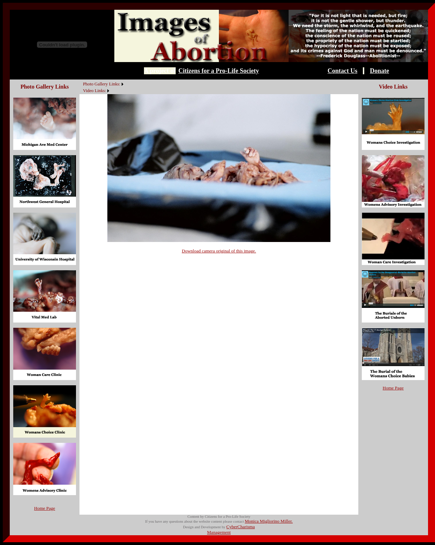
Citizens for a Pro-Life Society (218, 70)
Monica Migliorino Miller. (269, 521)
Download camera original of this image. (219, 250)
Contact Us (343, 70)
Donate (379, 70)
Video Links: (94, 90)
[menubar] (102, 87)
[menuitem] (81, 80)
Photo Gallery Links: (101, 84)
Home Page (44, 508)
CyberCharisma (240, 526)
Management (219, 532)
